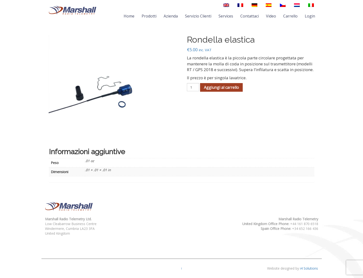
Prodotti (149, 16)
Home (129, 16)
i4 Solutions (309, 268)
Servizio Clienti (198, 16)
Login (310, 16)
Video (271, 16)
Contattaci (249, 16)
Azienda (171, 16)
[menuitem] (226, 5)
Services (226, 16)
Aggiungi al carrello (221, 87)
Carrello (290, 16)
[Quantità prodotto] (193, 87)
